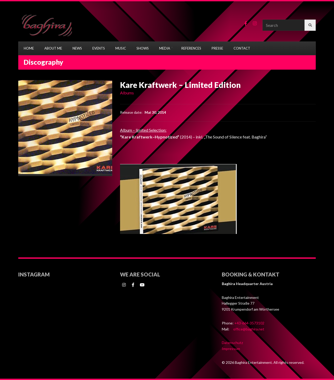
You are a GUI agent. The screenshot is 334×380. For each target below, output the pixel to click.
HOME (29, 48)
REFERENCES (191, 48)
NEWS (77, 48)
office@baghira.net (248, 329)
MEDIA (164, 48)
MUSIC (120, 48)
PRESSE (217, 48)
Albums (127, 92)
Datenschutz (232, 342)
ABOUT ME (53, 48)
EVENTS (98, 48)
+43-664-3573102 (249, 323)
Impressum (231, 348)
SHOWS (142, 48)
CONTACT (242, 48)
